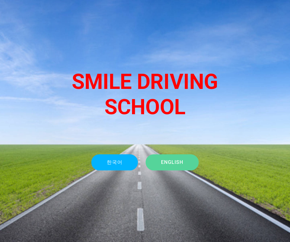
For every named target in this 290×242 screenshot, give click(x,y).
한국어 (114, 162)
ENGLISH (172, 162)
